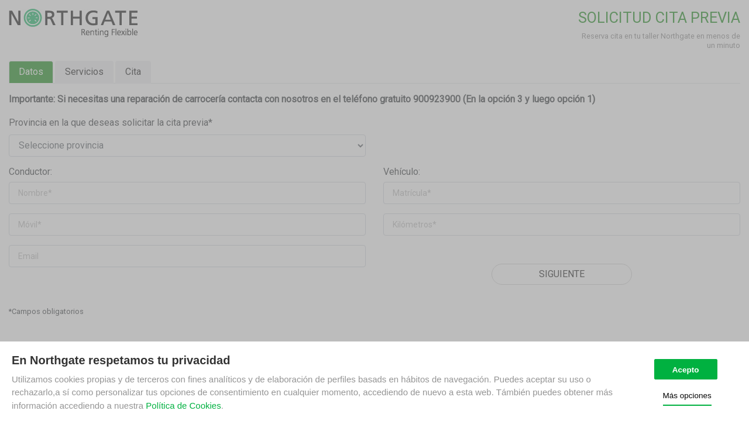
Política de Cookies (183, 405)
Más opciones (687, 395)
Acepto (685, 369)
